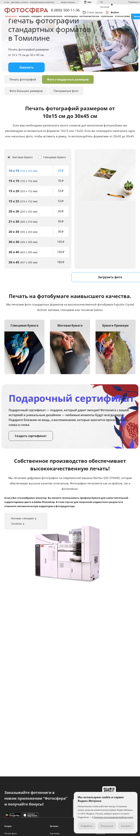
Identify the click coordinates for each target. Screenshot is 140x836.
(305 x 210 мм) (23, 238)
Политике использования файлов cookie (113, 817)
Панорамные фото (66, 107)
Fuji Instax (55, 833)
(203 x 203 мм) (23, 228)
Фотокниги (24, 23)
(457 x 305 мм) (23, 279)
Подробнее (87, 825)
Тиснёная (16, 540)
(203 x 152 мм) (23, 207)
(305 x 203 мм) (23, 248)
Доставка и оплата (19, 2)
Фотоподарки (71, 23)
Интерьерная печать (53, 23)
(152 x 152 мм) (23, 197)
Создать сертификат (31, 452)
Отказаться (107, 825)
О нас (6, 2)
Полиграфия (107, 23)
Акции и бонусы (68, 2)
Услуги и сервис (122, 23)
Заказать (26, 84)
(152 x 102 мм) (23, 187)
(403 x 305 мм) (23, 268)
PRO (89, 2)
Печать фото (11, 23)
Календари (36, 23)
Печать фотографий (22, 96)
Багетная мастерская (89, 23)
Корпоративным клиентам (42, 2)
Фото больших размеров (26, 107)
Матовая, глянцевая (22, 535)
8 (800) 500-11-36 (65, 12)
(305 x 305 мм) (23, 258)
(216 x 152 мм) (23, 218)
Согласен (126, 825)
